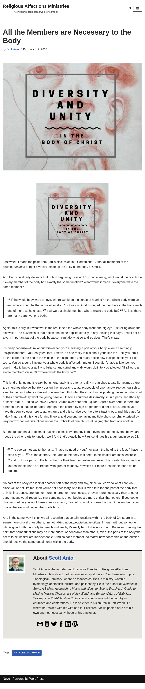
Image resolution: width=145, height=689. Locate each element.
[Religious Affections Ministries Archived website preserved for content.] (36, 8)
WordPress (36, 685)
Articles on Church (27, 659)
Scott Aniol (12, 49)
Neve (6, 685)
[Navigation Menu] (137, 8)
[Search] (129, 8)
